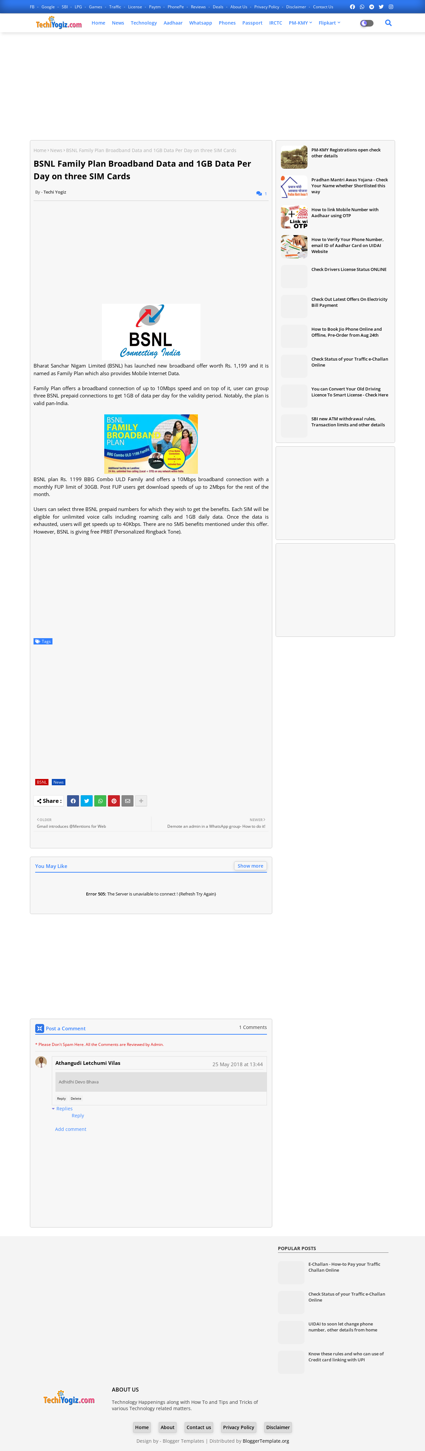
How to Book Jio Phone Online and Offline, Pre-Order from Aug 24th (346, 332)
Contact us (323, 7)
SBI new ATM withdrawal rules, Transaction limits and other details (348, 422)
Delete (76, 1098)
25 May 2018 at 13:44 (237, 1064)
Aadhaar (173, 23)
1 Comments (253, 1027)
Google (49, 7)
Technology (144, 23)
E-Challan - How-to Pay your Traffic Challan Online (344, 1267)
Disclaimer (296, 7)
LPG (79, 7)
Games (96, 7)
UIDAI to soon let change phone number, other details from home (342, 1327)
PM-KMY (298, 23)
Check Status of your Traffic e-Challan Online (349, 362)
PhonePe (176, 7)
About (168, 1427)
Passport (252, 23)
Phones (227, 23)
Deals (218, 7)
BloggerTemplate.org (266, 1441)
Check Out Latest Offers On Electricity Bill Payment (349, 302)
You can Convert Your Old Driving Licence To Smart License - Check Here (349, 392)
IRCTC (275, 23)
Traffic (115, 7)
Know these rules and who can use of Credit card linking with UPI (346, 1357)
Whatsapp (200, 23)
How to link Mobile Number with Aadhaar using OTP (345, 212)
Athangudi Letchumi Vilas (87, 1063)
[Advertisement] (212, 85)
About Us (239, 7)
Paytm (155, 7)
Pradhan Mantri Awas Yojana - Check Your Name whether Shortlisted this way (349, 186)
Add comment (70, 1129)
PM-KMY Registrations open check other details (346, 153)
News (118, 23)
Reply (61, 1098)
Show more (250, 866)
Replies (64, 1108)
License (135, 7)
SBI (65, 7)
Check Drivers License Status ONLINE (348, 269)
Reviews (199, 7)
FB (33, 7)
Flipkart (327, 23)
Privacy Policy (267, 7)
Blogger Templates (183, 1441)
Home (98, 23)
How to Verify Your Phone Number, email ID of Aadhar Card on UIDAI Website (347, 245)
